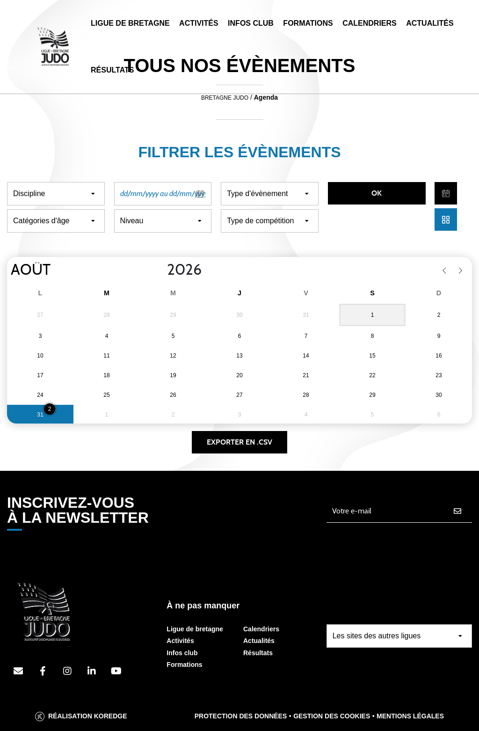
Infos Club (251, 23)
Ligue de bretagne (195, 629)
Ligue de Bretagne (130, 23)
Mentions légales (410, 716)
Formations (308, 23)
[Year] (159, 270)
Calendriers (369, 23)
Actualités (429, 23)
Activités (198, 23)
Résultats (112, 70)
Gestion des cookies (331, 716)
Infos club (182, 653)
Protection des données (241, 716)
